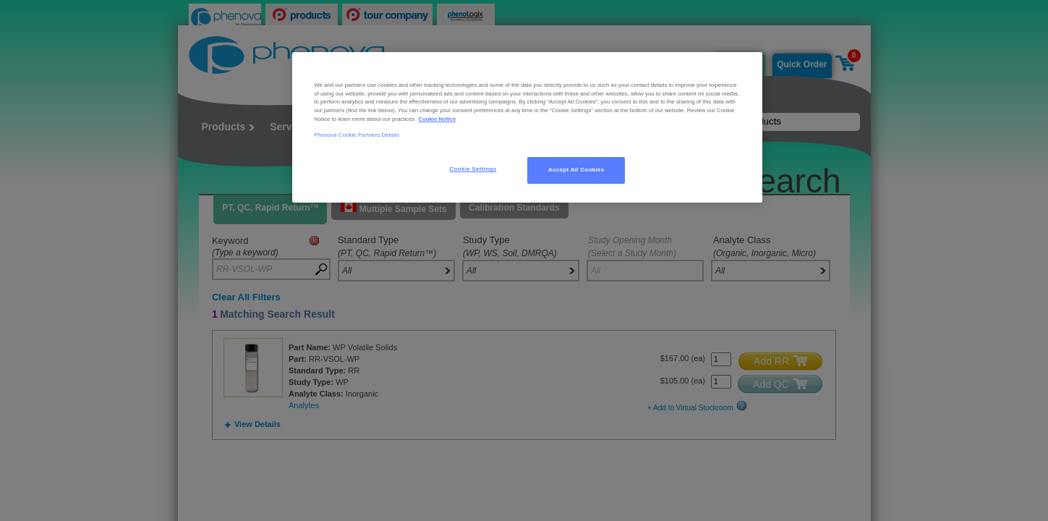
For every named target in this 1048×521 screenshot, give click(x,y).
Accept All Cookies (576, 169)
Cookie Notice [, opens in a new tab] (437, 119)
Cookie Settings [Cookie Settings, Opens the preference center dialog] (473, 169)
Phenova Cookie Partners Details (356, 135)
